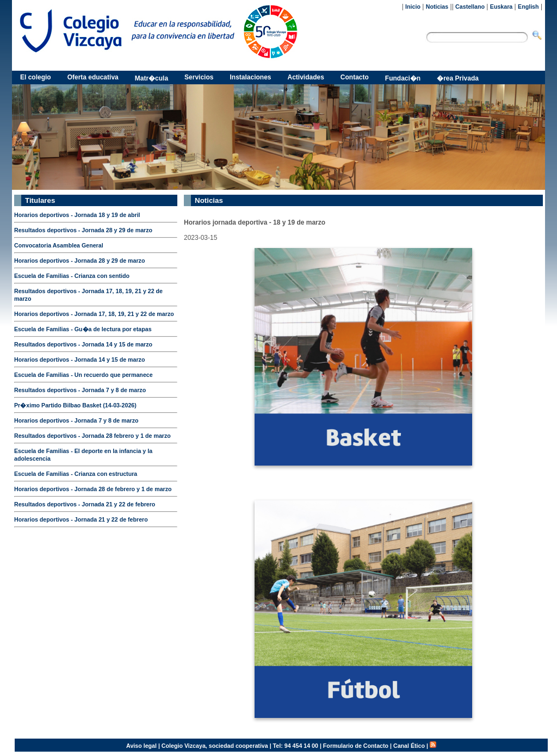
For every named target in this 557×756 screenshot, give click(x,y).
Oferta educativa (93, 77)
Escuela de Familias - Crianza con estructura (75, 473)
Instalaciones (250, 77)
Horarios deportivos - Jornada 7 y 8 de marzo (76, 420)
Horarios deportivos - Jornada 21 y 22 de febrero (81, 519)
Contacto (355, 77)
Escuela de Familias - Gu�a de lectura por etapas (83, 329)
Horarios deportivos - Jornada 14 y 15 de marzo (79, 359)
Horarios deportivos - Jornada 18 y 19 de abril (77, 215)
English (528, 6)
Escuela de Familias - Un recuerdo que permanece (83, 374)
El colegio (35, 77)
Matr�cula (151, 78)
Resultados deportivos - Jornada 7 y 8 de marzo (80, 390)
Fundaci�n (402, 78)
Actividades (306, 77)
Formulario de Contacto (355, 745)
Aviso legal (141, 745)
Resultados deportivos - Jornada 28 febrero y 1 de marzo (92, 435)
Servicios (198, 77)
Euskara (501, 6)
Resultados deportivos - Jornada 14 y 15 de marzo (83, 344)
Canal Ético (409, 745)
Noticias (437, 6)
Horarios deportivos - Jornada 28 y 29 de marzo (79, 260)
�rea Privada (458, 78)
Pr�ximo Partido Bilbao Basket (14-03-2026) (75, 405)
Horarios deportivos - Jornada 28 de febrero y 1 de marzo (93, 489)
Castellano (470, 6)
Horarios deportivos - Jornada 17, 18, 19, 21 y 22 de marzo (94, 314)
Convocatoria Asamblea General (58, 245)
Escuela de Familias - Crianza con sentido (71, 275)
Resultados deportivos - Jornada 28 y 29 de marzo (83, 230)
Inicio (412, 6)
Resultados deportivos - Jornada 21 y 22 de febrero (84, 504)
